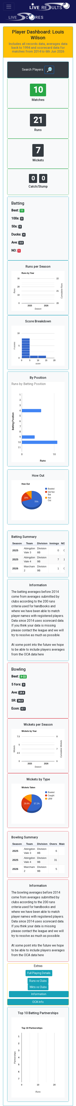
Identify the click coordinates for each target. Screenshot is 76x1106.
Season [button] (17, 543)
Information (38, 994)
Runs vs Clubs (38, 980)
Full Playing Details (38, 973)
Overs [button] (53, 843)
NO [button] (63, 543)
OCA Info (38, 1001)
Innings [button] (54, 543)
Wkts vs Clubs (38, 987)
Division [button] (42, 543)
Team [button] (29, 543)
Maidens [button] (64, 843)
